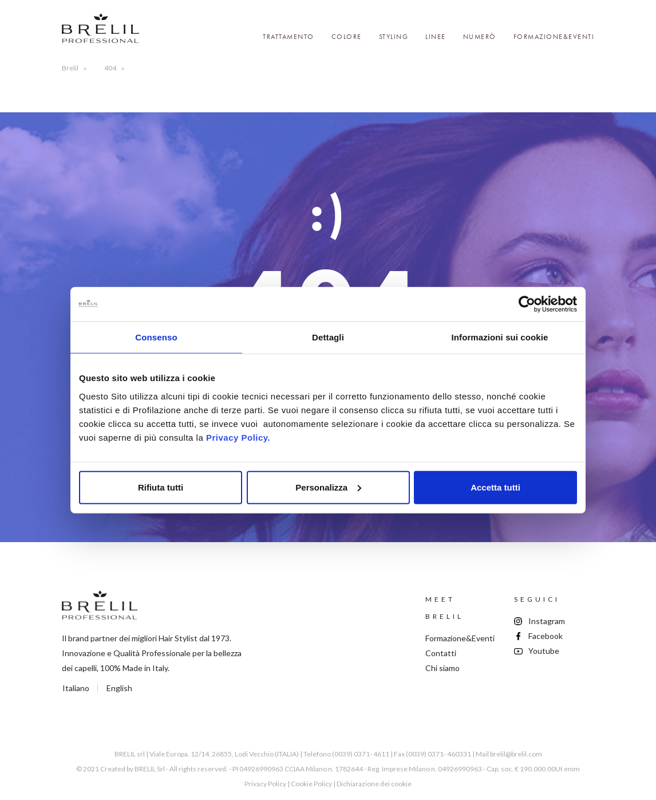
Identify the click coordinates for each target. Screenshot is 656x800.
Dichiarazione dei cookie (374, 783)
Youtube (543, 651)
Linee (435, 36)
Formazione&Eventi (554, 36)
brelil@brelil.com (516, 754)
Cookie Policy (311, 783)
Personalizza (328, 487)
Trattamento (288, 36)
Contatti (440, 653)
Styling (394, 36)
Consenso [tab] (156, 337)
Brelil (70, 68)
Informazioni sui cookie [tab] (500, 337)
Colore (346, 36)
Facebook (545, 636)
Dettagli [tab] (328, 337)
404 (110, 68)
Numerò (479, 36)
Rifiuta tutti (160, 487)
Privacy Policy (265, 783)
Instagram (546, 621)
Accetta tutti (495, 487)
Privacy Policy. (238, 437)
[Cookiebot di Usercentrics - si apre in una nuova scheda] (527, 304)
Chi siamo (442, 668)
